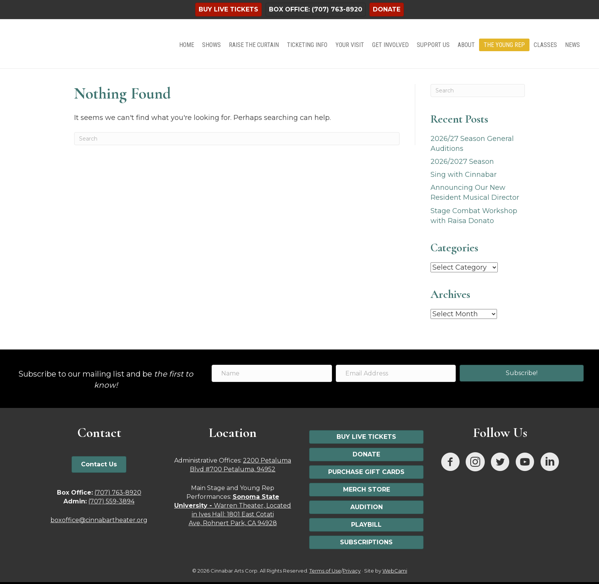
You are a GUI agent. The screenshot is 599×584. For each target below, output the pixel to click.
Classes (545, 45)
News (572, 45)
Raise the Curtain (254, 45)
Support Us (433, 45)
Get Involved (390, 45)
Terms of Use (325, 571)
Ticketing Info (307, 45)
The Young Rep (504, 45)
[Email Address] (396, 373)
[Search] (237, 138)
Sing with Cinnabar (464, 174)
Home (186, 45)
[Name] (272, 373)
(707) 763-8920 (117, 492)
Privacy (352, 571)
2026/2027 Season (462, 161)
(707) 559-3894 (111, 501)
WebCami (394, 571)
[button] (522, 373)
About (466, 45)
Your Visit (349, 45)
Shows (211, 45)
